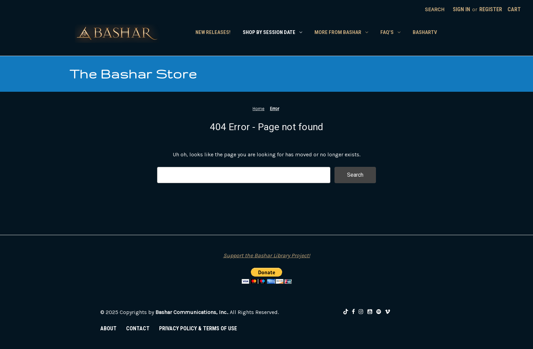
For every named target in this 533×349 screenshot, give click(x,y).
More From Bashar (341, 32)
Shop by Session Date (272, 32)
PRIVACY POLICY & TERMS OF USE (198, 328)
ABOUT (108, 328)
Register (490, 9)
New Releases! (212, 32)
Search (435, 9)
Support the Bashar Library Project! (266, 255)
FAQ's (390, 32)
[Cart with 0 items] (514, 9)
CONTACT (138, 328)
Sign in (461, 9)
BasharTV (425, 32)
